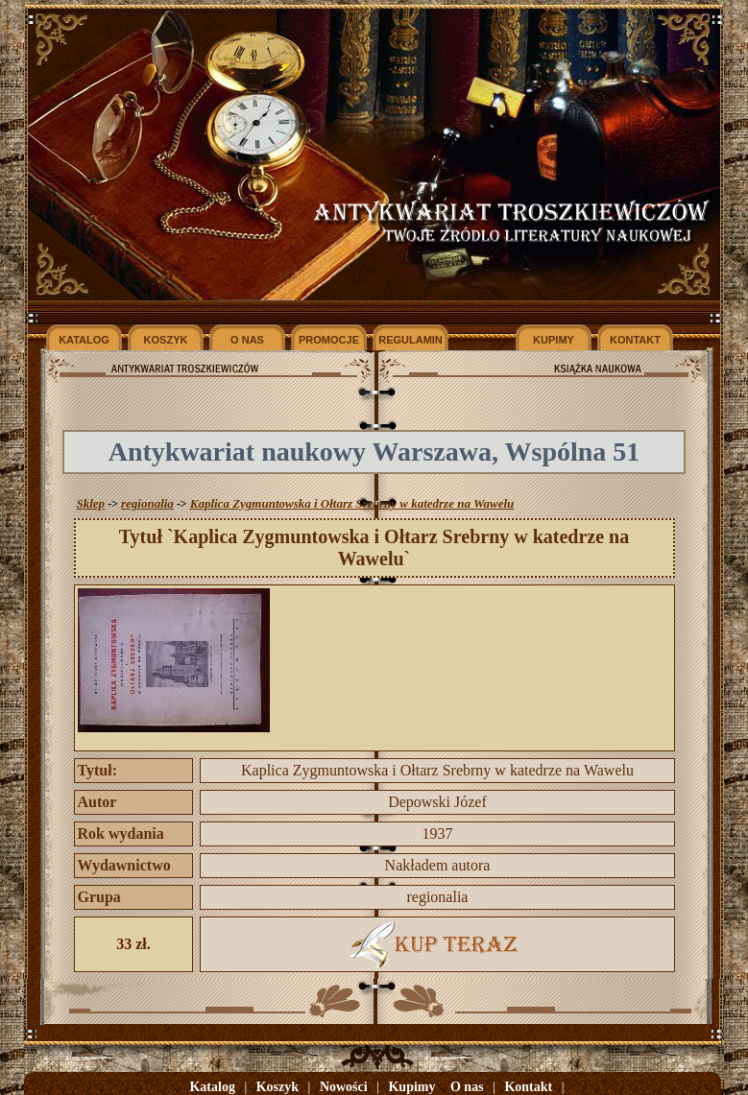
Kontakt (528, 1087)
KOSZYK (166, 339)
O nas (467, 1087)
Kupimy (411, 1087)
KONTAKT (635, 339)
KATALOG (84, 339)
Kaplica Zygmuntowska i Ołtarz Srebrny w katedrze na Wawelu (352, 503)
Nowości (344, 1087)
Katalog (211, 1087)
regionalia (147, 503)
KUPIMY (553, 339)
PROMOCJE (329, 339)
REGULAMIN (410, 339)
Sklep (91, 503)
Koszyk (277, 1087)
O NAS (247, 339)
